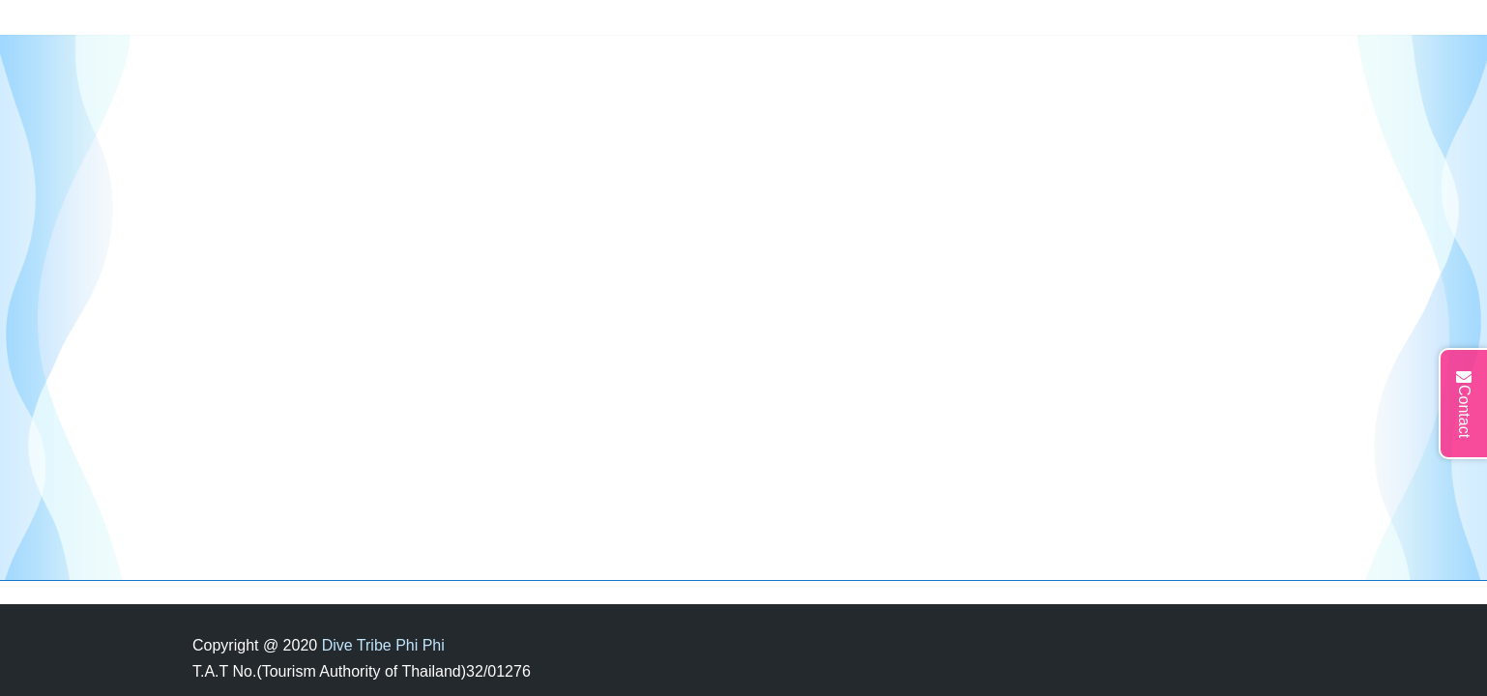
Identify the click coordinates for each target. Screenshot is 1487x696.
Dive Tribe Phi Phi (383, 645)
